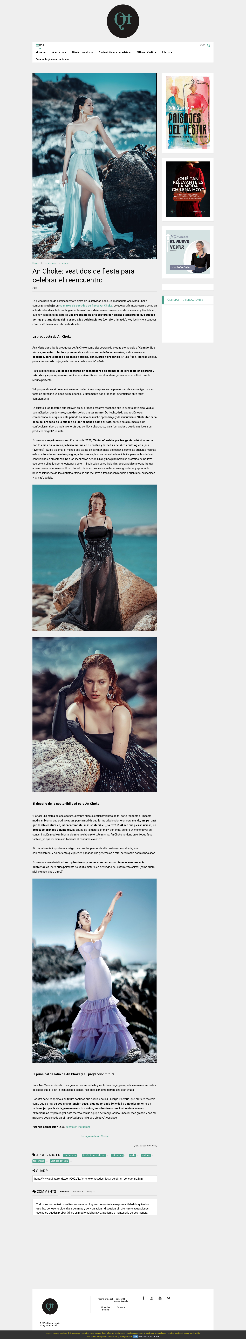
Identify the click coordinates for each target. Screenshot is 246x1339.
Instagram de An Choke (94, 1136)
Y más (156, 1336)
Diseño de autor (82, 52)
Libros (167, 52)
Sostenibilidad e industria (115, 52)
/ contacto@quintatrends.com (53, 59)
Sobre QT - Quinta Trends (121, 1300)
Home (40, 52)
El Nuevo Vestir (146, 52)
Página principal (105, 1299)
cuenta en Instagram (78, 1127)
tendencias (51, 263)
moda (65, 263)
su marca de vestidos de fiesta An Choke (85, 305)
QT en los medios (105, 1308)
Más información (145, 1336)
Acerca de (59, 52)
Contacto (121, 1307)
